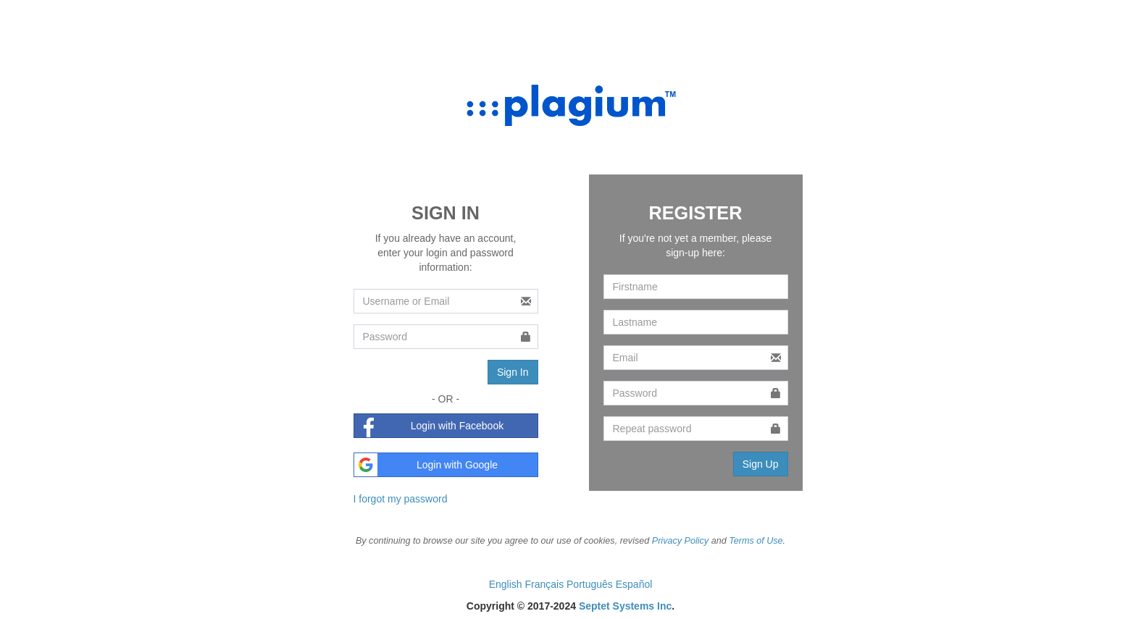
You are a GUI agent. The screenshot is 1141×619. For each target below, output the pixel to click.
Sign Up (761, 464)
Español (634, 584)
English (507, 584)
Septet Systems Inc (625, 606)
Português (591, 584)
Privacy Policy (680, 541)
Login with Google (426, 464)
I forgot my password (401, 499)
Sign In (513, 372)
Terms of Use (755, 541)
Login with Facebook (429, 425)
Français (545, 584)
